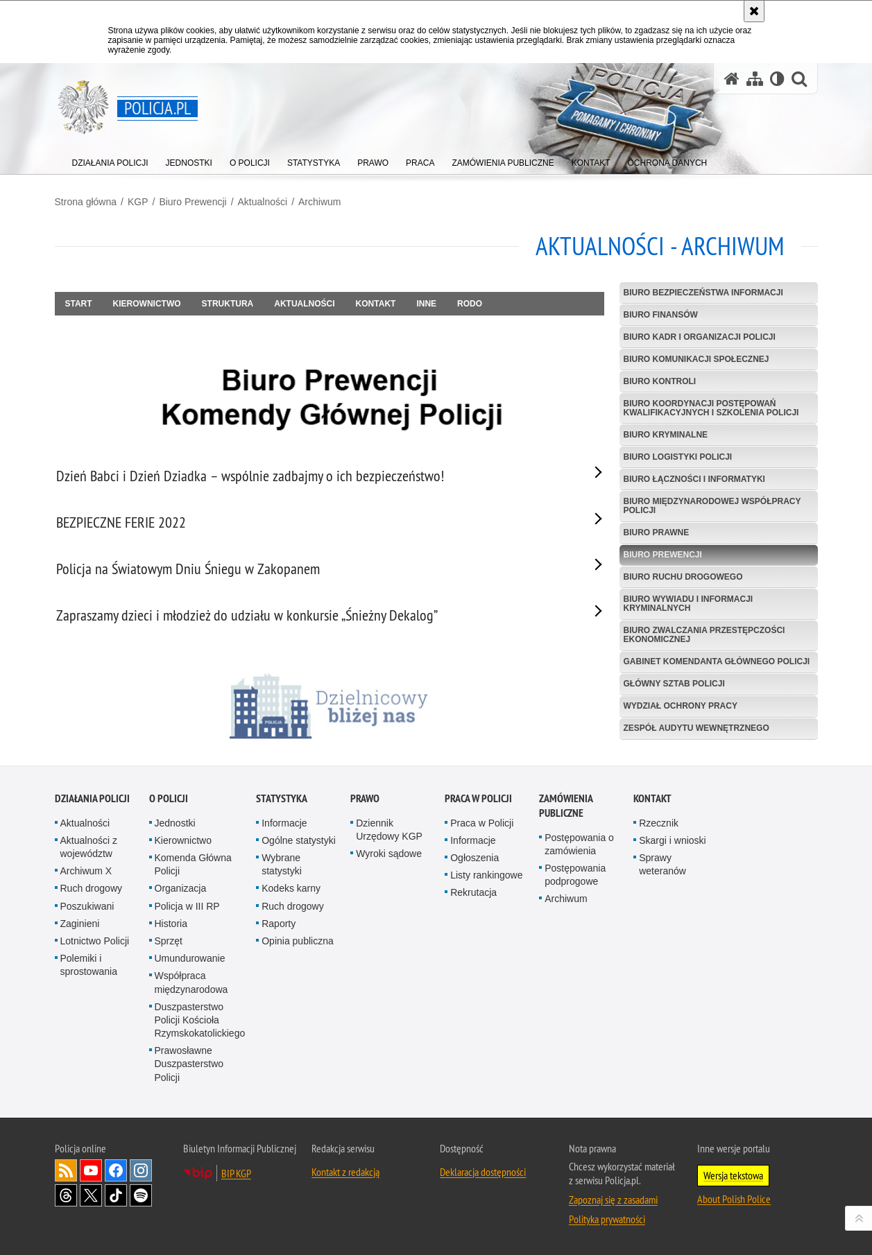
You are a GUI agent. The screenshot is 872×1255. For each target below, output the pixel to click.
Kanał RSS (66, 1175)
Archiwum (319, 201)
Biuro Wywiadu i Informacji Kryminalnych (688, 603)
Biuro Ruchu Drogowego (683, 577)
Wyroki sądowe (389, 858)
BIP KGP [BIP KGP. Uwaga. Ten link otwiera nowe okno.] (236, 1178)
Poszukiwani (87, 910)
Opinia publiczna (298, 945)
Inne (426, 304)
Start (78, 304)
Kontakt (376, 304)
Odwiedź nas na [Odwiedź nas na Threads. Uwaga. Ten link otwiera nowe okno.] (66, 1200)
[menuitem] (110, 160)
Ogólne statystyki (299, 845)
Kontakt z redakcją (345, 1177)
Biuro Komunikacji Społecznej (696, 359)
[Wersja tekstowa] (777, 78)
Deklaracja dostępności (483, 1177)
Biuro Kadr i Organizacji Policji (700, 337)
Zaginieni (80, 928)
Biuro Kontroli (660, 381)
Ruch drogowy (91, 893)
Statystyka (281, 803)
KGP (138, 201)
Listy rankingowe (486, 879)
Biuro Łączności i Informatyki (694, 479)
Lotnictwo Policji (95, 945)
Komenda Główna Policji (193, 869)
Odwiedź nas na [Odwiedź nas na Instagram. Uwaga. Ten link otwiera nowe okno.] (141, 1175)
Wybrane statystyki (282, 869)
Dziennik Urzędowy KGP (389, 834)
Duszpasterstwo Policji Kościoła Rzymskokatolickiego (200, 1025)
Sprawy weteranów (662, 869)
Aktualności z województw (88, 852)
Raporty (279, 928)
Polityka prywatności (607, 1224)
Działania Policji (92, 803)
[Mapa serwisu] (754, 78)
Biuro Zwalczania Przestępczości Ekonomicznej (704, 634)
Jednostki (175, 827)
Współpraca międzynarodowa (191, 987)
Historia (171, 928)
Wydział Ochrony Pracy (680, 706)
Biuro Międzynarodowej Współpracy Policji (712, 505)
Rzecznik (658, 827)
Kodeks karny (291, 893)
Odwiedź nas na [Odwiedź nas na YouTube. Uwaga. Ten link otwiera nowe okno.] (91, 1175)
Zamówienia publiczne (565, 810)
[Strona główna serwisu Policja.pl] (732, 78)
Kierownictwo (147, 304)
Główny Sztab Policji (674, 684)
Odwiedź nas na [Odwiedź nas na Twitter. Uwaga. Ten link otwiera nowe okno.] (91, 1200)
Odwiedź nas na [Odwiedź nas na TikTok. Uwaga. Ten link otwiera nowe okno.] (116, 1200)
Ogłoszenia (474, 862)
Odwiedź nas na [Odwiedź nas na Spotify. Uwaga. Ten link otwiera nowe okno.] (141, 1200)
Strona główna (86, 201)
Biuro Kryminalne (666, 435)
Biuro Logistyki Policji (678, 457)
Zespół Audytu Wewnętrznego (696, 728)
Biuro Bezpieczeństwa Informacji (703, 292)
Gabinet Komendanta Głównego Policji (717, 661)
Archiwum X (86, 875)
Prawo (364, 803)
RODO (469, 304)
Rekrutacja (473, 897)
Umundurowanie (190, 963)
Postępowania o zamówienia (579, 849)
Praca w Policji (478, 803)
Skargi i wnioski (672, 845)
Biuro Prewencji (192, 201)
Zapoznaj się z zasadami (613, 1204)
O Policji (168, 803)
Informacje (284, 827)
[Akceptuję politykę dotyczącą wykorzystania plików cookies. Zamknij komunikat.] (754, 11)
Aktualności (263, 201)
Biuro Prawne (657, 532)
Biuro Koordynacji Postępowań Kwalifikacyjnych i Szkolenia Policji (711, 408)
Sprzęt (168, 945)
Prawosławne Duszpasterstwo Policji (189, 1068)
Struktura (228, 304)
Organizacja (181, 893)
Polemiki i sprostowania (89, 970)
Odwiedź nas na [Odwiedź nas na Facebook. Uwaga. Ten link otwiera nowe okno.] (116, 1175)
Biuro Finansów (661, 315)
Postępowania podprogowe (575, 879)
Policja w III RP (187, 910)
